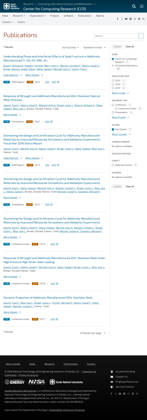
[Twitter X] (122, 19)
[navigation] (71, 47)
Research (28, 4)
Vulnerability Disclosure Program (67, 410)
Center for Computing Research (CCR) (54, 8)
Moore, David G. (90, 65)
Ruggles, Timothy (34, 65)
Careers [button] (6, 22)
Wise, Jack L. (19, 108)
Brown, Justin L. (65, 105)
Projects (54, 15)
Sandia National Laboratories (20, 390)
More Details (34, 75)
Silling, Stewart (44, 69)
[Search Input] (118, 36)
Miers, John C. (51, 65)
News (5, 15)
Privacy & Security (28, 375)
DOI (47, 81)
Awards (100, 15)
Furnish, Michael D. (62, 302)
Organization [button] (36, 15)
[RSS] (143, 19)
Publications (84, 15)
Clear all (131, 46)
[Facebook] (117, 19)
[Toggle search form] (134, 6)
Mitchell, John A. (61, 69)
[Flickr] (130, 19)
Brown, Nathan (11, 69)
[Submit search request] (141, 36)
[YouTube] (126, 19)
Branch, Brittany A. (13, 65)
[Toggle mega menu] (141, 6)
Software (68, 15)
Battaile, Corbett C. (66, 188)
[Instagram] (135, 19)
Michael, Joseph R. (67, 191)
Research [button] (18, 15)
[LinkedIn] (139, 19)
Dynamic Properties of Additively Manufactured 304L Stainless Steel (47, 297)
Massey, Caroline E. (70, 65)
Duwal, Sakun (28, 69)
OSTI (56, 81)
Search (21, 22)
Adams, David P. (29, 105)
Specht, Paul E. (79, 69)
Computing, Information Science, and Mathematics (65, 4)
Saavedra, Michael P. (89, 191)
